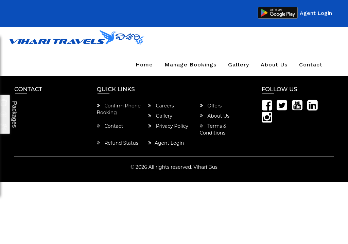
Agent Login (316, 13)
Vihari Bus (205, 167)
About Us (274, 64)
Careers (161, 106)
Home (144, 64)
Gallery (238, 64)
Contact (311, 64)
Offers (211, 106)
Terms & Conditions (213, 129)
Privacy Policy (168, 126)
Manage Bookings (190, 64)
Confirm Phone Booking (119, 109)
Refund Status (117, 143)
